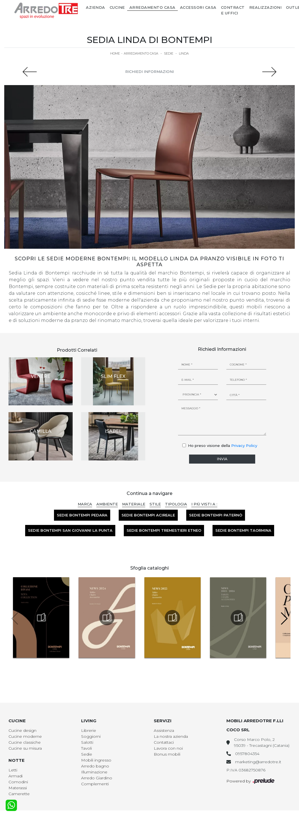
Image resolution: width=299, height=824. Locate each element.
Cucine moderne (25, 736)
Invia (222, 459)
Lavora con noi (168, 748)
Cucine (117, 7)
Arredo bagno (95, 766)
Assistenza (164, 730)
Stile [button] (155, 504)
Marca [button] (85, 504)
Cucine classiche (24, 742)
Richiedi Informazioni (149, 71)
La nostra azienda (171, 736)
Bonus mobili (167, 754)
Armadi (15, 775)
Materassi (17, 787)
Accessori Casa (198, 7)
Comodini (18, 781)
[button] (284, 618)
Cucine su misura (25, 748)
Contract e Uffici (233, 10)
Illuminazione (94, 772)
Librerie (88, 730)
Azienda (95, 7)
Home (115, 53)
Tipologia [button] (176, 504)
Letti (12, 770)
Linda (184, 53)
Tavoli (86, 748)
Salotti (87, 742)
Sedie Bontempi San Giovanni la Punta (70, 530)
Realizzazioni (265, 7)
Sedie (168, 53)
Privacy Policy (244, 445)
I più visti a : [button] (204, 504)
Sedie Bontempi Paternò (215, 515)
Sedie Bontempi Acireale (148, 515)
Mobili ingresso (96, 760)
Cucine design (22, 730)
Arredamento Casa (152, 7)
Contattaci (164, 742)
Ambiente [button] (107, 504)
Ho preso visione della (222, 445)
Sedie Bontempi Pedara (82, 515)
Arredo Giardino (96, 777)
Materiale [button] (133, 504)
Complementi (95, 783)
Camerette (19, 793)
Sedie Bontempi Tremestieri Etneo (164, 530)
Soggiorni (91, 736)
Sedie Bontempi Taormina (243, 530)
